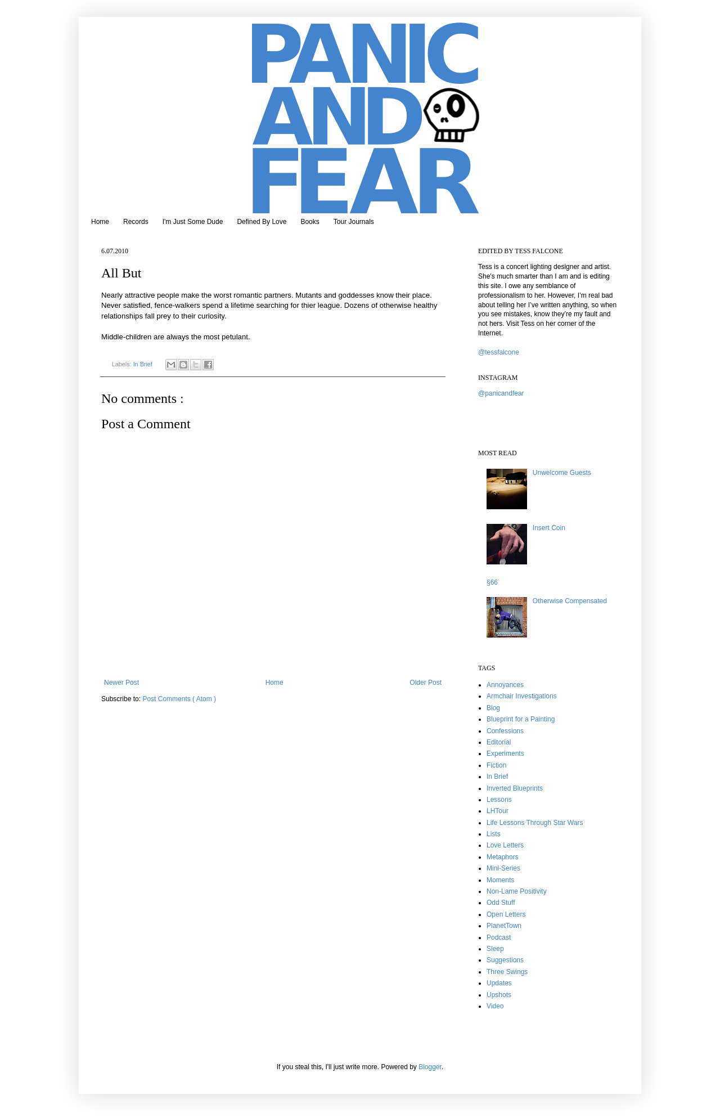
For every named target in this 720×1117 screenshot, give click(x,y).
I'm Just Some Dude (193, 222)
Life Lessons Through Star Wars (535, 823)
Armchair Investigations (522, 696)
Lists (494, 834)
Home (100, 222)
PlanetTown (504, 926)
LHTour (497, 811)
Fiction (496, 765)
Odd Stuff (501, 903)
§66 (492, 582)
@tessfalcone (498, 352)
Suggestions (505, 960)
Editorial (499, 742)
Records (135, 222)
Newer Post (121, 683)
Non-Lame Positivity (517, 891)
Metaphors (503, 857)
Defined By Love (261, 222)
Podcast (499, 937)
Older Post (426, 683)
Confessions (505, 731)
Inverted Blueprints (515, 788)
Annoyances (505, 685)
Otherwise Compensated (570, 601)
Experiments (505, 753)
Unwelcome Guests (562, 473)
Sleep (495, 949)
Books (309, 222)
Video (495, 1006)
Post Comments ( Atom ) (179, 699)
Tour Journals (354, 222)
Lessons (499, 800)
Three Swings (507, 972)
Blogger (430, 1067)
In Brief (143, 364)
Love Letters (505, 845)
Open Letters (506, 914)
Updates (499, 983)
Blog (493, 708)
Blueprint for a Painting (521, 719)
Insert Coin (549, 528)
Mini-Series (503, 868)
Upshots (499, 995)
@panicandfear (501, 393)
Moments (500, 880)
